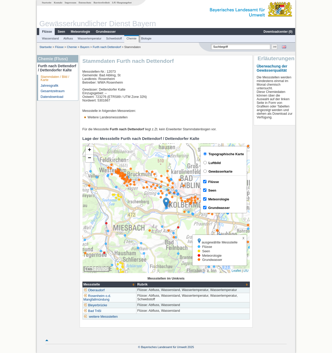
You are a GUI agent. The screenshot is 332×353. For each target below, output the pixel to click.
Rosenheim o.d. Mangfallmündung (97, 297)
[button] (166, 203)
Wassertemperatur (89, 38)
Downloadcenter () (278, 31)
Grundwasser (106, 31)
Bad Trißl (92, 311)
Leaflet (236, 271)
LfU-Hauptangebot (122, 2)
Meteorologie (80, 31)
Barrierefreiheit (102, 2)
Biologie (146, 38)
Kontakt (58, 2)
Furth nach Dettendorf (107, 47)
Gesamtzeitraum (53, 91)
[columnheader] (109, 284)
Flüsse (47, 31)
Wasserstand (50, 38)
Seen (61, 31)
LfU (246, 271)
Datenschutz (85, 2)
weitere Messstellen (103, 316)
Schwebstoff (114, 38)
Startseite (46, 2)
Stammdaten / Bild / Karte (55, 78)
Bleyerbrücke (95, 305)
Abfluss (68, 38)
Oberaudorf (94, 290)
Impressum (70, 2)
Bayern (84, 47)
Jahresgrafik (50, 85)
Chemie (132, 38)
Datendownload (52, 97)
